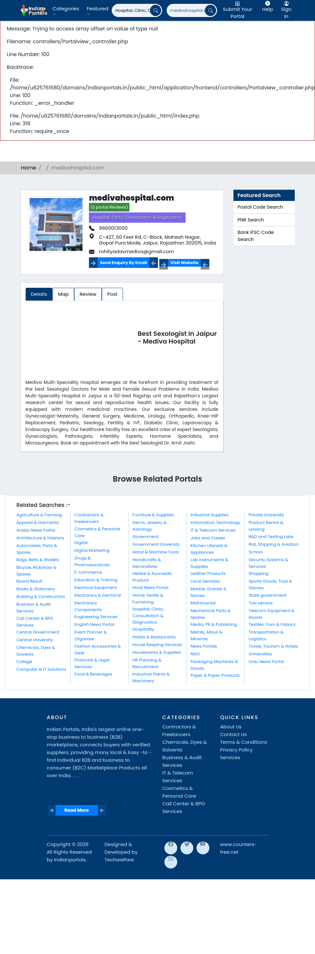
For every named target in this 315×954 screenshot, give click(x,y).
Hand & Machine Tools (156, 552)
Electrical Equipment (95, 588)
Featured (97, 10)
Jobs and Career (207, 538)
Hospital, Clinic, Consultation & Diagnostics (137, 217)
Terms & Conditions (243, 742)
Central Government (37, 632)
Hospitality (143, 629)
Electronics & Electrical (97, 595)
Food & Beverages (93, 674)
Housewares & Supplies (157, 652)
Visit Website (184, 263)
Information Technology (215, 522)
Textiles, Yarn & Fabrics (272, 624)
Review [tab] (88, 294)
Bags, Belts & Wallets (37, 560)
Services (230, 757)
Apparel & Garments (37, 522)
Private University (266, 515)
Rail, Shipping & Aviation (273, 544)
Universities (260, 654)
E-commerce (88, 572)
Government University (156, 544)
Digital (81, 543)
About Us (231, 726)
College (24, 662)
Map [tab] (63, 294)
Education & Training (96, 580)
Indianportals (70, 859)
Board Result (29, 581)
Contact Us (233, 734)
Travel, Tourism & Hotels (273, 646)
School (256, 552)
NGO (195, 654)
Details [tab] (39, 294)
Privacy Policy (236, 749)
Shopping (258, 573)
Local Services (205, 581)
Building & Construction (40, 596)
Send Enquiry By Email (123, 262)
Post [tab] (112, 294)
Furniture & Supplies (153, 515)
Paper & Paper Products (215, 675)
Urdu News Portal (266, 662)
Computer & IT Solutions (41, 669)
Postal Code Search (260, 207)
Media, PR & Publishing (213, 624)
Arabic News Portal (35, 530)
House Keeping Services (157, 645)
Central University (34, 640)
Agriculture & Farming (39, 515)
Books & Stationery (35, 589)
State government (267, 595)
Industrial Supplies (209, 515)
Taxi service (261, 603)
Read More (76, 810)
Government (146, 537)
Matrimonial (202, 603)
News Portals (203, 646)
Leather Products (207, 573)
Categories (66, 10)
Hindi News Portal (151, 588)
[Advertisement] (81, 339)
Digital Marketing (91, 550)
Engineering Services (96, 617)
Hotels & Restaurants (154, 637)
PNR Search (251, 220)
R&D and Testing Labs (271, 537)
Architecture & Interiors (40, 538)
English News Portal (94, 624)
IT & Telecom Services (212, 530)
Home (28, 167)
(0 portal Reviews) (109, 207)
